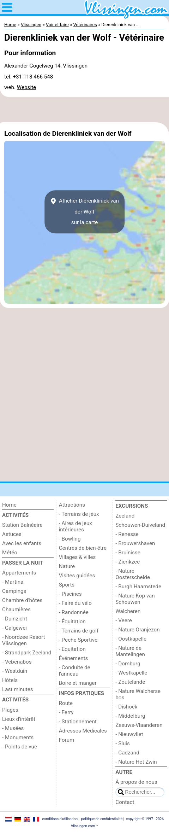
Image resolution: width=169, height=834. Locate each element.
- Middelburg (130, 716)
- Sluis (122, 743)
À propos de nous (136, 782)
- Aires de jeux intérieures (75, 526)
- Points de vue (19, 746)
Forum (66, 740)
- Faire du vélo (75, 603)
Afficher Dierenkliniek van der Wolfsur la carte (84, 212)
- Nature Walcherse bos (138, 694)
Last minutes (17, 689)
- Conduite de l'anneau (74, 670)
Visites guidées (77, 575)
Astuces (12, 534)
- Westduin (14, 671)
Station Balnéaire (22, 525)
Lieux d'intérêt (18, 719)
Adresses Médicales (83, 731)
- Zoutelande (130, 682)
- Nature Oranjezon (137, 629)
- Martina (12, 582)
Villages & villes (77, 557)
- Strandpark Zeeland (26, 652)
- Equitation (72, 649)
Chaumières (16, 609)
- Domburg (127, 663)
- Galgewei (14, 628)
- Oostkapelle (130, 639)
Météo (9, 552)
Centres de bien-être (83, 548)
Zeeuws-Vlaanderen (138, 725)
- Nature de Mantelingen (130, 651)
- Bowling (70, 539)
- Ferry (66, 712)
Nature (67, 566)
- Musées (13, 728)
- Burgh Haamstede (138, 586)
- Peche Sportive (78, 640)
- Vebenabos (17, 662)
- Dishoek (126, 707)
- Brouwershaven (135, 543)
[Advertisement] (84, 109)
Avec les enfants (21, 543)
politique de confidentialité (101, 819)
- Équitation (72, 621)
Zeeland (124, 516)
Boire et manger (78, 683)
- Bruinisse (127, 552)
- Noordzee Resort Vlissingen (23, 640)
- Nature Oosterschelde (132, 574)
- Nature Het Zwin (136, 762)
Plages (10, 710)
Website (26, 87)
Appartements (19, 573)
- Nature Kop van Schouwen (135, 599)
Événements (73, 658)
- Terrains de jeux (79, 514)
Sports (67, 585)
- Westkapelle (131, 673)
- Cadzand (127, 753)
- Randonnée (74, 612)
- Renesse (127, 534)
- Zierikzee (127, 562)
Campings (14, 591)
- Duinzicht (14, 619)
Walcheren (127, 611)
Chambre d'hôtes (22, 600)
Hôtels (10, 680)
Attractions (72, 505)
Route (66, 703)
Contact (124, 802)
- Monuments (18, 737)
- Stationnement (78, 721)
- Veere (123, 620)
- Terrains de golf (79, 631)
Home (9, 505)
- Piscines (70, 594)
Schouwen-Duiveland (140, 525)
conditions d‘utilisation (60, 819)
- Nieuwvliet (129, 734)
